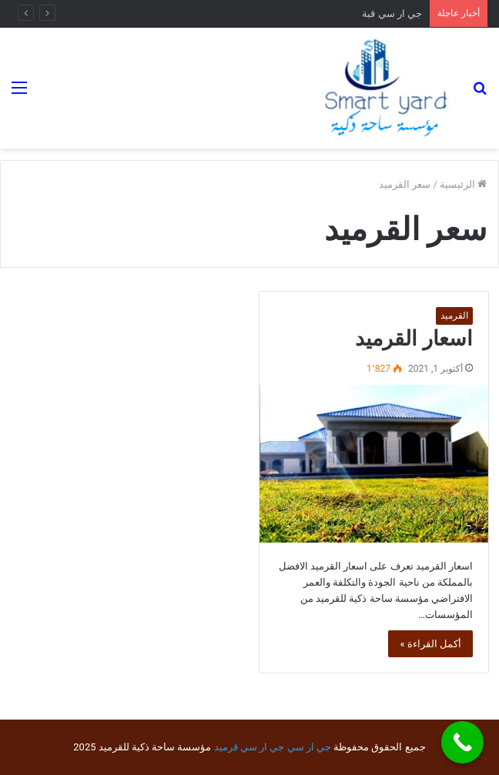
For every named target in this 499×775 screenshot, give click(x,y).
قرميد (226, 747)
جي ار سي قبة (392, 13)
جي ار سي (309, 747)
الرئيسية (463, 184)
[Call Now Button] (462, 742)
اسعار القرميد (414, 338)
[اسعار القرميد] (374, 464)
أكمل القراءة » (430, 644)
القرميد (454, 315)
